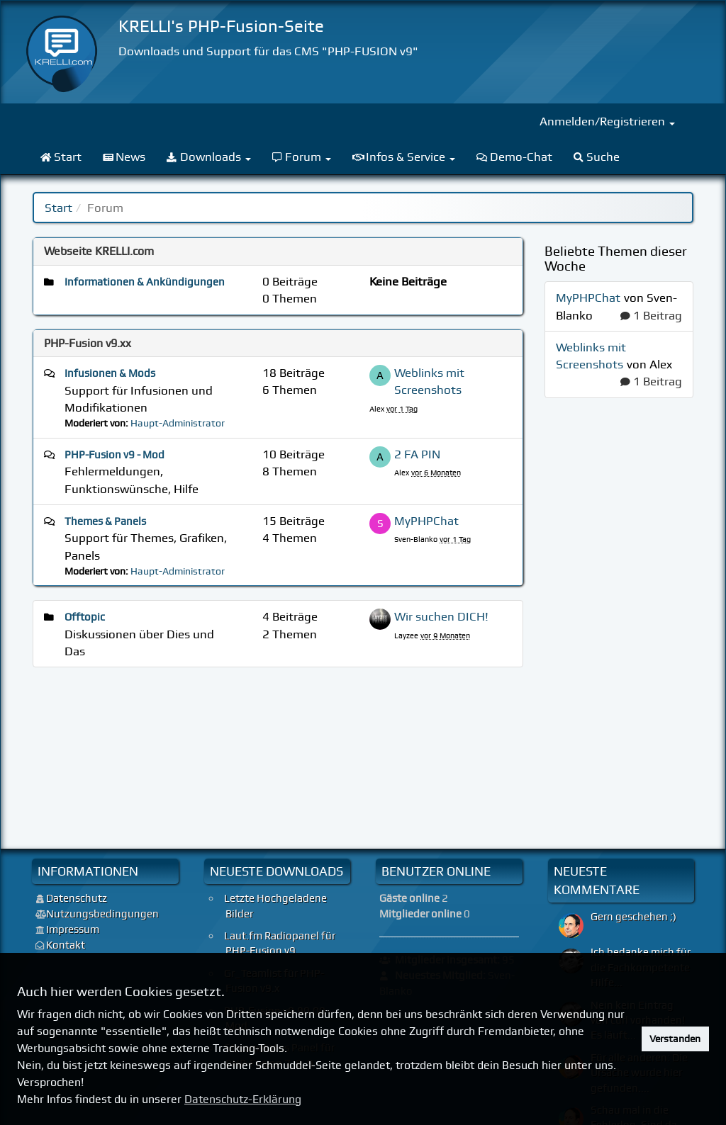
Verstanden (674, 1038)
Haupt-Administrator (177, 423)
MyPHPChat (426, 521)
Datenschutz (76, 898)
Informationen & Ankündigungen (145, 282)
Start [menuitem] (61, 156)
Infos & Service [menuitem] (403, 156)
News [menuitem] (124, 156)
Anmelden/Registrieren (607, 121)
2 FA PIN (417, 454)
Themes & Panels (105, 521)
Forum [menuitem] (302, 156)
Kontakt (65, 945)
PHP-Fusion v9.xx (87, 343)
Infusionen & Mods (110, 373)
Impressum (72, 929)
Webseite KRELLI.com (99, 251)
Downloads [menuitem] (209, 156)
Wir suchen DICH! (441, 616)
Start (58, 207)
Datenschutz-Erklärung (242, 1099)
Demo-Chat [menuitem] (514, 156)
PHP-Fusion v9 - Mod (114, 454)
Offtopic (85, 617)
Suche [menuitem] (597, 156)
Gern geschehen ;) (633, 916)
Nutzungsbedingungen (102, 914)
